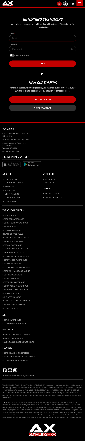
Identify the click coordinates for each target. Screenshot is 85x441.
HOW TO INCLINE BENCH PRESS (15, 238)
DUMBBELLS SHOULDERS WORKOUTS (18, 342)
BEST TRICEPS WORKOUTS (13, 282)
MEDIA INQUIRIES (12, 194)
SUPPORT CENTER (13, 198)
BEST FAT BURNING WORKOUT (15, 223)
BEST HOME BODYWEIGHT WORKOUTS (18, 357)
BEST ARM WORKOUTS (12, 226)
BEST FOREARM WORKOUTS (14, 230)
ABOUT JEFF (10, 190)
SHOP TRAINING (11, 179)
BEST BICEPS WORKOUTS (13, 219)
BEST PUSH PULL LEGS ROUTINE (16, 271)
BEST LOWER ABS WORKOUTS (15, 324)
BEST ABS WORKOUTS (11, 320)
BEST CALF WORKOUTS (12, 245)
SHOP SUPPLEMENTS (14, 183)
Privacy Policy (52, 194)
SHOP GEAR (10, 187)
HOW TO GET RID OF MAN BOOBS (16, 301)
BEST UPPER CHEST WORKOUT (15, 290)
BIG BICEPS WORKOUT (11, 297)
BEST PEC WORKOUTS (11, 308)
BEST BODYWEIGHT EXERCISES (15, 353)
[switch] (12, 55)
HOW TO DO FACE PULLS (12, 234)
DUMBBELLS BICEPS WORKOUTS (16, 335)
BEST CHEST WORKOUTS (13, 252)
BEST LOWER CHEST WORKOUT (15, 256)
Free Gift (49, 183)
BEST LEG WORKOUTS (11, 264)
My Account (51, 179)
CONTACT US (10, 201)
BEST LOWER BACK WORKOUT (15, 286)
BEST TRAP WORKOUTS (12, 275)
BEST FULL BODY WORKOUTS (14, 260)
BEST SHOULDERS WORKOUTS (15, 249)
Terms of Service (53, 197)
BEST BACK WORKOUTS (12, 215)
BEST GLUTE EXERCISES (12, 241)
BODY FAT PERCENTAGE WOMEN (16, 267)
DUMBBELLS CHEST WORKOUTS (15, 338)
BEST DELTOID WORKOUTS (13, 305)
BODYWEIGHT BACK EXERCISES (15, 360)
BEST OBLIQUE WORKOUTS (13, 293)
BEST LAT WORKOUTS (11, 279)
